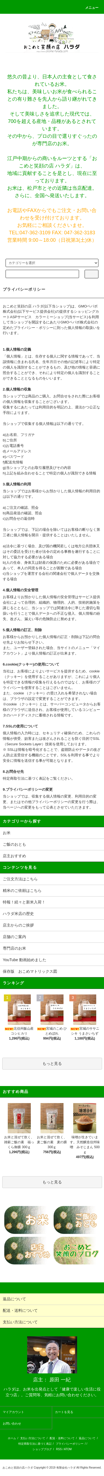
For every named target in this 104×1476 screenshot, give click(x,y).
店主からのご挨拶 (18, 925)
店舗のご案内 (14, 936)
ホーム (12, 1438)
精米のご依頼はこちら (22, 890)
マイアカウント (13, 1412)
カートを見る (64, 1412)
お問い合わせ (12, 1423)
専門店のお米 (14, 948)
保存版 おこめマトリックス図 (30, 971)
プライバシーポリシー (69, 1443)
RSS (59, 1449)
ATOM (68, 1449)
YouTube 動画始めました (24, 960)
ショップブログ (42, 1449)
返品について (87, 1438)
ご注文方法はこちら (20, 879)
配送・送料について (62, 1438)
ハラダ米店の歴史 (18, 913)
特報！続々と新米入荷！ (24, 902)
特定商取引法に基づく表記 (35, 1443)
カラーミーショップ (51, 317)
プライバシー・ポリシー (33, 328)
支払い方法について (32, 1438)
